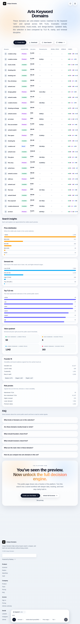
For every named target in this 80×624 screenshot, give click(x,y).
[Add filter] (14, 619)
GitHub (60, 42)
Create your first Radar (30, 495)
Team (3, 586)
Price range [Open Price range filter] (46, 619)
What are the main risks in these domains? (18, 448)
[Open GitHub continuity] (70, 4)
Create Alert (19, 42)
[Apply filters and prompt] (66, 619)
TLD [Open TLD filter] (54, 619)
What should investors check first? (16, 441)
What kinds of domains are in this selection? (19, 420)
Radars (4, 570)
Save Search (47, 42)
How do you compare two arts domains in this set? (21, 455)
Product (4, 584)
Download (33, 42)
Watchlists (5, 573)
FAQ (3, 592)
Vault (3, 576)
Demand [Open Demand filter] (21, 619)
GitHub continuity (7, 606)
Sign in (4, 600)
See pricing (40, 500)
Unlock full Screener (50, 495)
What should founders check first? (16, 434)
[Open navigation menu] (75, 4)
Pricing (4, 589)
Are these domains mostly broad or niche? (18, 427)
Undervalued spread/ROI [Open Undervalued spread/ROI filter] (33, 619)
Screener (4, 567)
